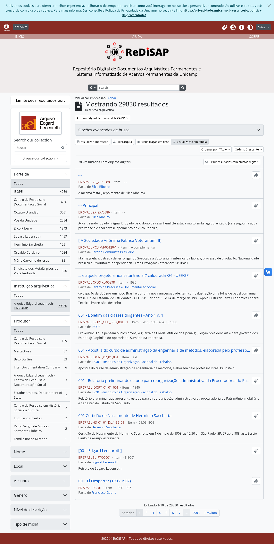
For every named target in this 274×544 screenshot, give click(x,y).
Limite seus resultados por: (40, 100)
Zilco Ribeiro (40, 229)
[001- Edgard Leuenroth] (100, 450)
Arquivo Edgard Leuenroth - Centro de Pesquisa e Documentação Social (40, 380)
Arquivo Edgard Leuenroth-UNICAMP (40, 305)
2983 (196, 513)
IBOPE (40, 192)
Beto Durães (40, 360)
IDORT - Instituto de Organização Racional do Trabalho (132, 362)
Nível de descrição (30, 509)
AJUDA (137, 36)
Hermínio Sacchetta (40, 245)
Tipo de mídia (26, 524)
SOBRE (254, 36)
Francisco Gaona (104, 492)
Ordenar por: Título (214, 149)
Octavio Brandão (40, 213)
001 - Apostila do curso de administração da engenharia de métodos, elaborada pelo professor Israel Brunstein (164, 350)
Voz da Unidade (40, 221)
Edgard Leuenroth (40, 237)
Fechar (111, 98)
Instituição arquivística (34, 286)
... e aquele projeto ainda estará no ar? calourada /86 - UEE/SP (133, 275)
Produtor (22, 321)
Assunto (21, 480)
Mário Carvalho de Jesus (40, 261)
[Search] (138, 88)
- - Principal (88, 205)
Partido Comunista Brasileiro (113, 252)
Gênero (20, 495)
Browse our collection (39, 158)
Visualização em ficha (153, 142)
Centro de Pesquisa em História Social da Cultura (40, 407)
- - (80, 175)
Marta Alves (40, 352)
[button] (224, 27)
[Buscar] (63, 147)
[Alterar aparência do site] (250, 27)
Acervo (19, 27)
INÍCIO (19, 36)
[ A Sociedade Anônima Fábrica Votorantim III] (120, 240)
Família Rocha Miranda (40, 440)
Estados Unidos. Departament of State (40, 395)
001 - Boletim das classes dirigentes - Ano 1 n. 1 (120, 315)
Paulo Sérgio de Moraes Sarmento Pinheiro (40, 428)
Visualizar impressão (92, 142)
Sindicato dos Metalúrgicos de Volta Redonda (40, 270)
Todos (18, 183)
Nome (19, 451)
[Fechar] (269, 5)
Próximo (210, 513)
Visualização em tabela (190, 142)
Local (18, 466)
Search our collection (33, 140)
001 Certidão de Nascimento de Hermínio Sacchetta (124, 415)
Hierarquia (122, 142)
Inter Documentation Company (40, 368)
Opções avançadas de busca (103, 129)
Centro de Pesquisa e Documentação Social (40, 201)
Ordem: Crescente (247, 149)
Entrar (262, 27)
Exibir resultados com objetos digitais (232, 162)
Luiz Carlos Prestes (40, 419)
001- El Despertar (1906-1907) (104, 481)
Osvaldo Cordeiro (40, 253)
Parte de (21, 174)
